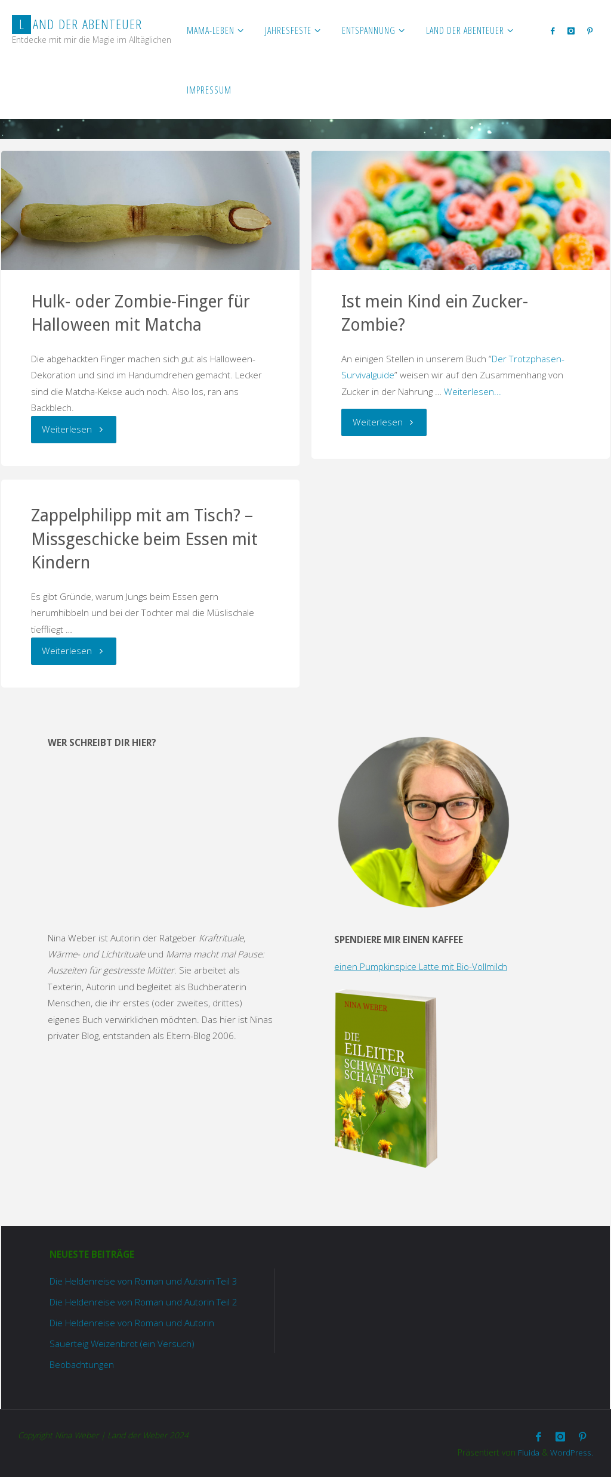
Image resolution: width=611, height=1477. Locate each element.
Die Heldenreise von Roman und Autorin (132, 1323)
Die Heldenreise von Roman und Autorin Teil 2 (144, 1302)
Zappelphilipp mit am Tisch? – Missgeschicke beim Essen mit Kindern (144, 539)
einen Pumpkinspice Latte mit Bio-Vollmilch (420, 966)
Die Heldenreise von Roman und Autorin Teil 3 (144, 1281)
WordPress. (571, 1451)
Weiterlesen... (472, 391)
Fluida (527, 1451)
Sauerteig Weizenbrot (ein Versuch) (123, 1343)
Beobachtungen (82, 1364)
